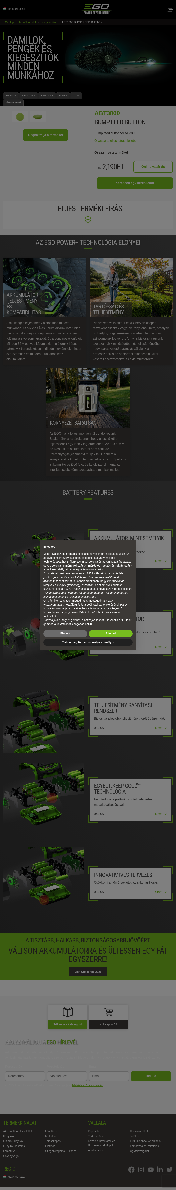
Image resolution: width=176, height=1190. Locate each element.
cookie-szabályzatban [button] (59, 569)
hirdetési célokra (122, 588)
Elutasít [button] (65, 633)
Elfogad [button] (111, 633)
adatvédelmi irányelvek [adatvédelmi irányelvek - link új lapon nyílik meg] (57, 557)
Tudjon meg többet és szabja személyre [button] (88, 642)
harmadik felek (116, 573)
